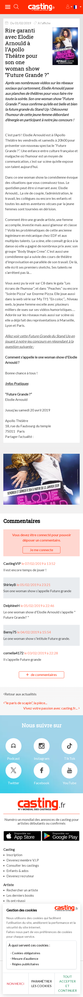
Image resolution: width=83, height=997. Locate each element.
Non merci (15, 984)
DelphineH (11, 605)
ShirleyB (9, 585)
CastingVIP (12, 563)
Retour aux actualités (21, 694)
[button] (69, 7)
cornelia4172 (13, 653)
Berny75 (9, 632)
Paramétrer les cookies (41, 983)
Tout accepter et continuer (67, 983)
